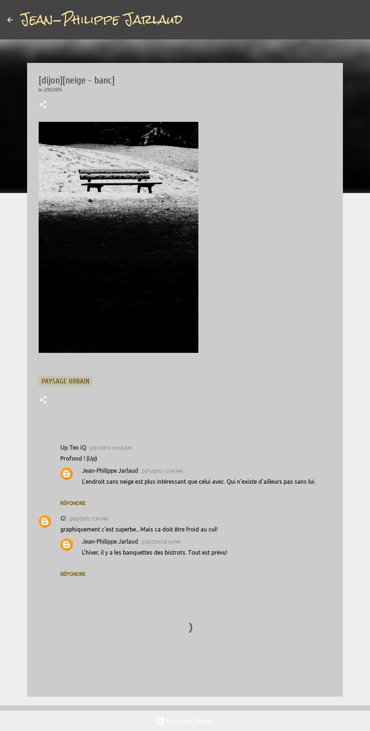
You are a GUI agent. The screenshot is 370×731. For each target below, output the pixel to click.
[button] (43, 105)
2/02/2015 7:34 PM (88, 518)
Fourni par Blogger (185, 721)
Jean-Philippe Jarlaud (101, 19)
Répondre (73, 503)
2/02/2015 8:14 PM (160, 541)
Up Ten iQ (73, 447)
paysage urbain (66, 381)
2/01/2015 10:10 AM (110, 447)
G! (63, 518)
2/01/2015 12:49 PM (161, 471)
